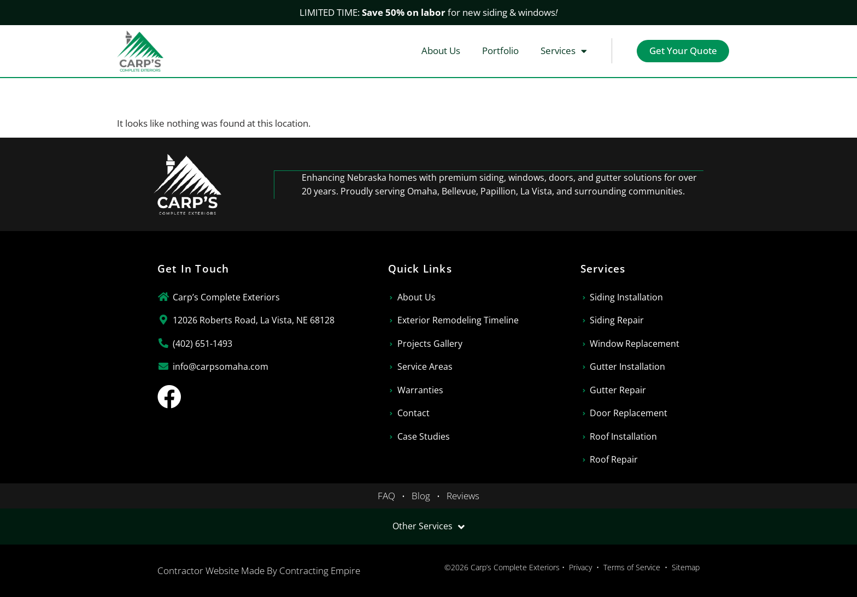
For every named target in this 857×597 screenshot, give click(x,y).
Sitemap (686, 567)
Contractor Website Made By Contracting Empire (258, 570)
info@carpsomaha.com (220, 366)
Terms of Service (631, 567)
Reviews (463, 495)
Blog (421, 495)
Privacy (580, 567)
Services (562, 51)
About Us (439, 50)
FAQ (386, 495)
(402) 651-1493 (202, 344)
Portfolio (498, 50)
